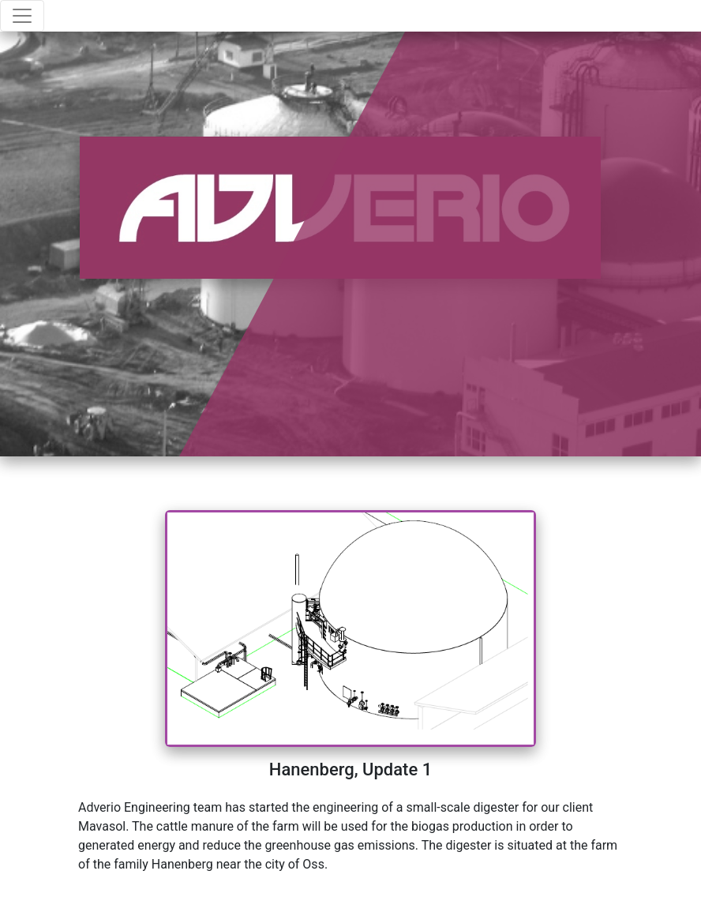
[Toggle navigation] (22, 16)
